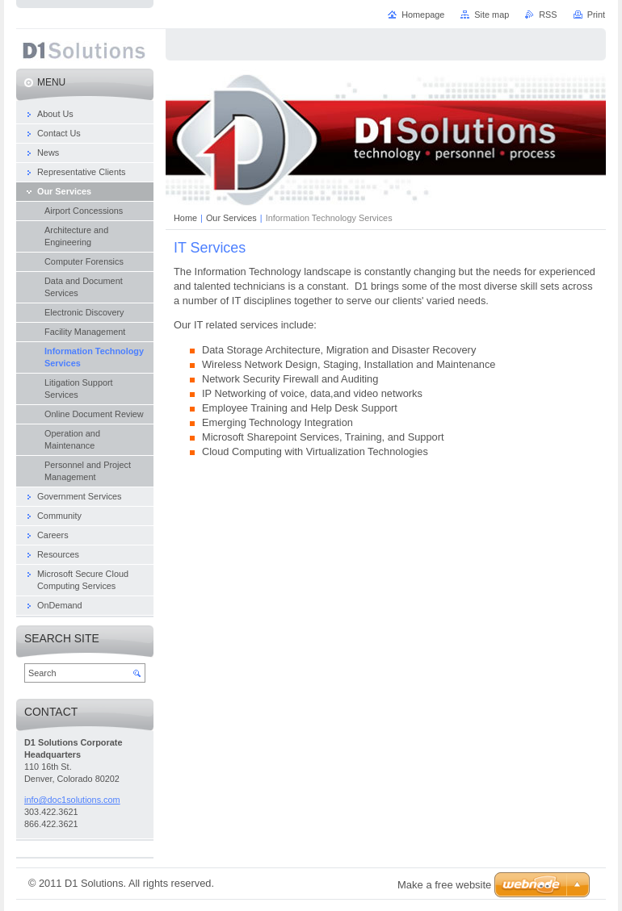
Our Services (231, 218)
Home (185, 218)
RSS (548, 14)
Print (596, 14)
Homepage (422, 14)
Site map (491, 14)
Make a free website (444, 885)
